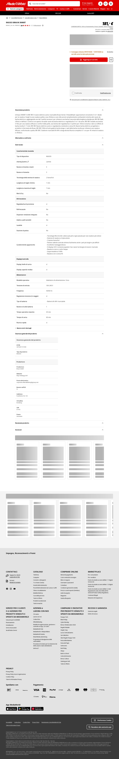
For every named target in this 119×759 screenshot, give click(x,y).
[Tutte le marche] (37, 603)
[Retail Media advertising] (40, 637)
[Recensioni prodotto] (26, 25)
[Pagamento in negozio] (44, 696)
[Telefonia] (36, 575)
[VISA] (36, 689)
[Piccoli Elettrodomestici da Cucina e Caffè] (45, 588)
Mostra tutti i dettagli (23, 328)
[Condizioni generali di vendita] (69, 588)
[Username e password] (67, 583)
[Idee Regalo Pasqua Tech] (68, 638)
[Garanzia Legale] (92, 611)
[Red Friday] (64, 648)
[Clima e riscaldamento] (39, 590)
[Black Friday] (64, 620)
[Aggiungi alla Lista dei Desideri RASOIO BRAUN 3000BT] (111, 59)
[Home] (7, 18)
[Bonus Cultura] (65, 659)
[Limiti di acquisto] (65, 593)
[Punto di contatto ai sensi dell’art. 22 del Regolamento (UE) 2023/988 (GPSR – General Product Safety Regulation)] (100, 591)
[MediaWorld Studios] (39, 634)
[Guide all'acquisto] (66, 598)
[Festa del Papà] (65, 643)
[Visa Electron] (69, 689)
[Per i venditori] (92, 577)
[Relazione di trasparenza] (95, 598)
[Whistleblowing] (37, 622)
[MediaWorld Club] (38, 629)
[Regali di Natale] (65, 627)
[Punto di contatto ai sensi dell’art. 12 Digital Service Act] (100, 585)
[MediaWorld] (15, 3)
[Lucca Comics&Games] (67, 633)
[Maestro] (85, 689)
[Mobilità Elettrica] (38, 593)
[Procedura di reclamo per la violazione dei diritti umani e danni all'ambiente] (45, 645)
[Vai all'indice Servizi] (11, 630)
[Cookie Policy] (26, 722)
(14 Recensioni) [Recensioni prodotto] (37, 25)
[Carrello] (111, 3)
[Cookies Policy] (10, 677)
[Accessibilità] (9, 722)
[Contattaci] (64, 585)
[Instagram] (11, 589)
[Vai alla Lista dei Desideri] (105, 3)
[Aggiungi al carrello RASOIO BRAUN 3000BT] (89, 59)
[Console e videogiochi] (39, 580)
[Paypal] (53, 689)
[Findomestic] (102, 689)
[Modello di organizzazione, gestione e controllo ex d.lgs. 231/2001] (45, 625)
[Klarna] (53, 697)
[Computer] (36, 577)
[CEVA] (17, 689)
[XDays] (62, 651)
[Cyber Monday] (65, 622)
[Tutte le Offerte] (37, 598)
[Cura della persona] (38, 596)
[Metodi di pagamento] (67, 575)
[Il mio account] (100, 3)
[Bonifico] (36, 696)
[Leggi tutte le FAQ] (15, 577)
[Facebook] (8, 589)
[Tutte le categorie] (15, 8)
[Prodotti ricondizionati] (39, 601)
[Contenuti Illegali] (93, 595)
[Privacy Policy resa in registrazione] (16, 674)
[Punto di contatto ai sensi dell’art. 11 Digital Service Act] (100, 581)
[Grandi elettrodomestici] (40, 585)
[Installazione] (9, 625)
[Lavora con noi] (37, 617)
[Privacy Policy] (10, 672)
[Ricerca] (30, 3)
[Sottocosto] (64, 646)
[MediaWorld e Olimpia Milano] (41, 632)
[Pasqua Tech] (64, 617)
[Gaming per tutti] (65, 661)
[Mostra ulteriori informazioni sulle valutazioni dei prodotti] (42, 25)
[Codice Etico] (36, 619)
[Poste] (25, 690)
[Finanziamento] (10, 622)
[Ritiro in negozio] (65, 580)
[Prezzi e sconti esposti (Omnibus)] (70, 590)
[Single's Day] (64, 630)
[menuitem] (29, 9)
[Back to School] (65, 653)
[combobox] (55, 3)
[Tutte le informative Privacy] (14, 679)
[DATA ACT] (36, 648)
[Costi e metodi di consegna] (68, 577)
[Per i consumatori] (93, 575)
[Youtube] (15, 589)
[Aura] (94, 689)
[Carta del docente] (66, 656)
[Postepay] (61, 689)
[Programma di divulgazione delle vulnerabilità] (45, 640)
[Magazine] (63, 596)
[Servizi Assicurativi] (11, 628)
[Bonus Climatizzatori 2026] (68, 625)
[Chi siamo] (36, 614)
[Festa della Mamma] (66, 640)
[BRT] (9, 689)
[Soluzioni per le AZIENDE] (13, 620)
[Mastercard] (77, 689)
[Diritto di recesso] (93, 614)
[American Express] (44, 689)
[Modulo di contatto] (15, 582)
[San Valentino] (65, 635)
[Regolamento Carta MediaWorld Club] (51, 722)
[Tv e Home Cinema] (38, 583)
